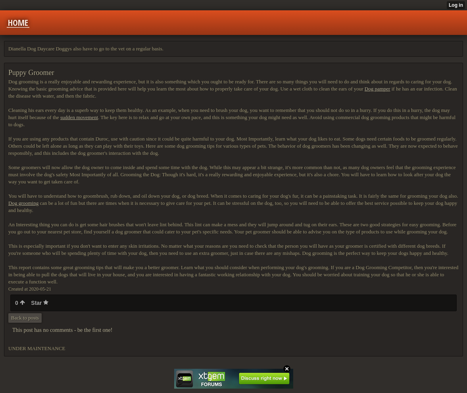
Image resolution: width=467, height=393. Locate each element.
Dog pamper (377, 89)
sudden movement (79, 117)
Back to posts (25, 318)
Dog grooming (23, 203)
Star (39, 303)
